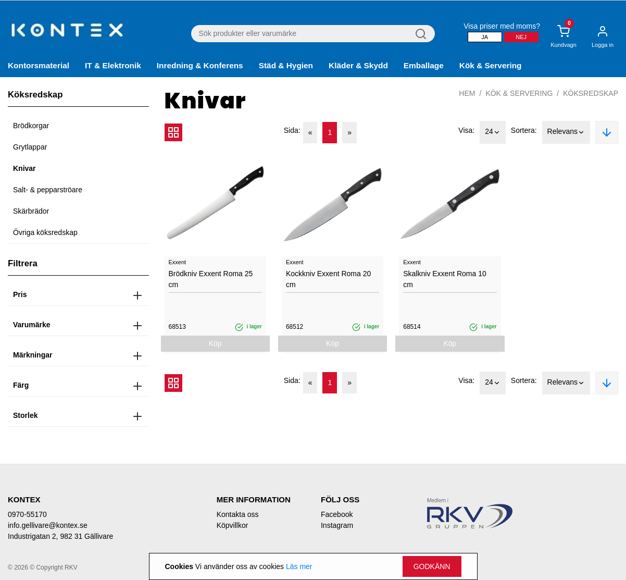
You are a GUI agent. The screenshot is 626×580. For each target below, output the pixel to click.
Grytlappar (30, 147)
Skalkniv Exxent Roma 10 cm (444, 279)
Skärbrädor (31, 211)
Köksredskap (590, 93)
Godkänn (432, 566)
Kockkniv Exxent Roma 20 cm (328, 279)
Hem (467, 93)
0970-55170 (27, 514)
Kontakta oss (238, 514)
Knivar (24, 168)
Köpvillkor (232, 525)
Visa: (466, 130)
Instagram (337, 525)
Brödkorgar (31, 125)
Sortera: (524, 130)
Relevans (566, 132)
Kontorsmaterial (38, 65)
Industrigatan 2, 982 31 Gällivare (60, 536)
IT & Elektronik (113, 65)
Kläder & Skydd (358, 65)
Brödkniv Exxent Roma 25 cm (211, 279)
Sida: (292, 130)
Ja (484, 37)
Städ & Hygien (286, 65)
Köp (215, 343)
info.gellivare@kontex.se (47, 525)
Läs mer (299, 566)
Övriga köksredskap (45, 232)
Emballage (424, 65)
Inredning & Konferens (200, 65)
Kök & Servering (490, 65)
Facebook (337, 514)
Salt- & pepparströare (47, 190)
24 (492, 132)
